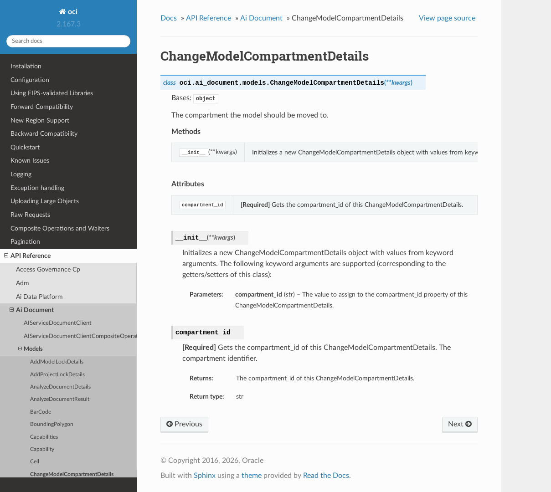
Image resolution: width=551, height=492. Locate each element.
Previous (184, 424)
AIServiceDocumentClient (58, 323)
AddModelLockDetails (56, 361)
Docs (168, 18)
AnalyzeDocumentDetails (60, 387)
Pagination (25, 241)
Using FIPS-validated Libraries (51, 93)
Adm (22, 283)
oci (71, 11)
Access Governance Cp (48, 269)
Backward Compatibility (43, 133)
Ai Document (32, 310)
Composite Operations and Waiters (59, 228)
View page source (447, 18)
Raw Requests (30, 214)
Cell (34, 461)
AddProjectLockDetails (57, 374)
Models (30, 349)
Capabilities (44, 437)
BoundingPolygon (51, 424)
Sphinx (205, 475)
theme (252, 475)
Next (460, 424)
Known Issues (29, 160)
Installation (25, 66)
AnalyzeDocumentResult (59, 399)
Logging (20, 174)
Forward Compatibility (41, 106)
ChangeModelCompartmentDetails (71, 474)
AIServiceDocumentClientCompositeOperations (80, 336)
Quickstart (25, 147)
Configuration (29, 80)
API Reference (27, 256)
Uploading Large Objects (44, 201)
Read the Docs (326, 475)
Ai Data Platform (39, 296)
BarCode (40, 412)
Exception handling (37, 187)
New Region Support (39, 120)
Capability (42, 449)
